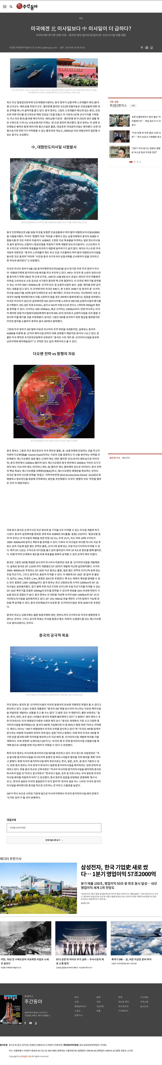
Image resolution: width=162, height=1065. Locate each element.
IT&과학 (100, 1006)
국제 (98, 1002)
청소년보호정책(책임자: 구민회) (93, 1045)
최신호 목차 (123, 1002)
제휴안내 (41, 1045)
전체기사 (79, 1015)
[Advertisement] (47, 506)
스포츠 (78, 1011)
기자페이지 (123, 1011)
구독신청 (144, 1002)
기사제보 (144, 997)
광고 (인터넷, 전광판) (27, 1045)
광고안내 (144, 1006)
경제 (98, 997)
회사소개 (12, 1045)
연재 (120, 997)
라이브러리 (123, 1006)
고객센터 (49, 1045)
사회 (77, 1002)
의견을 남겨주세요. (18, 827)
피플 (98, 1011)
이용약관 (58, 1045)
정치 (77, 997)
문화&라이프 (80, 1006)
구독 (133, 106)
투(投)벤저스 (118, 105)
